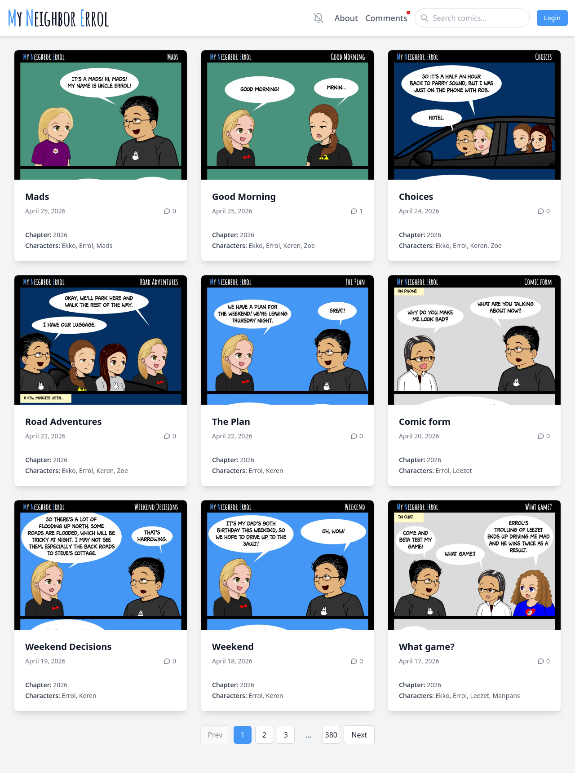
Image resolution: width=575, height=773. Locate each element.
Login (552, 17)
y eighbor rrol (58, 18)
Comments (386, 17)
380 (331, 735)
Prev (215, 735)
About (346, 18)
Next (359, 735)
